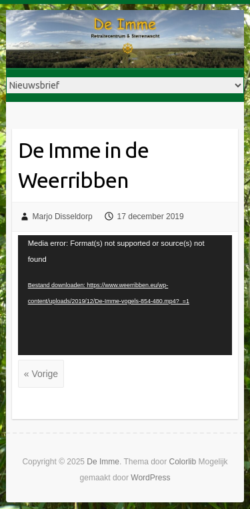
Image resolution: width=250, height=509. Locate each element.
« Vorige (41, 373)
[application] (125, 295)
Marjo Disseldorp (63, 216)
